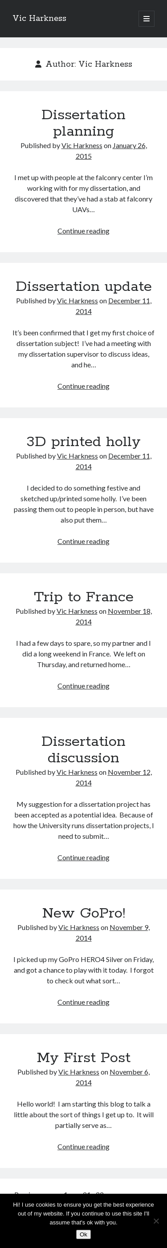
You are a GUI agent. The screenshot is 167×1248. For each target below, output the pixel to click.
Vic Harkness (39, 18)
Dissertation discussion (83, 750)
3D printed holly (84, 442)
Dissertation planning (83, 123)
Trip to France (84, 597)
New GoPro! (83, 913)
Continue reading (83, 230)
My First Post (83, 1058)
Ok (83, 1234)
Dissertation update (84, 287)
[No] (155, 1220)
